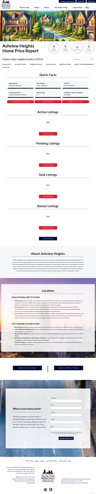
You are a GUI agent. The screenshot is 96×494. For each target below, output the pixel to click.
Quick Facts (6, 64)
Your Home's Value (51, 461)
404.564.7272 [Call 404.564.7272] (79, 1)
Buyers (43, 461)
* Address (53, 398)
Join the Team (77, 7)
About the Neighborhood (84, 64)
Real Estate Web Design (68, 483)
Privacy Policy (79, 481)
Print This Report (48, 239)
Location (5, 67)
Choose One (77, 59)
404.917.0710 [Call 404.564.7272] (91, 1)
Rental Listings (65, 64)
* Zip (51, 405)
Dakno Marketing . (82, 483)
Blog (87, 7)
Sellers (37, 461)
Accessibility (71, 481)
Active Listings (20, 64)
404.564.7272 (15, 479)
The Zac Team (29, 461)
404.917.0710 (23, 479)
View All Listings (48, 134)
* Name (52, 412)
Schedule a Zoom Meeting (65, 1)
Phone (52, 426)
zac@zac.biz (31, 479)
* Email (52, 419)
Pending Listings (36, 64)
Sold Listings (51, 64)
